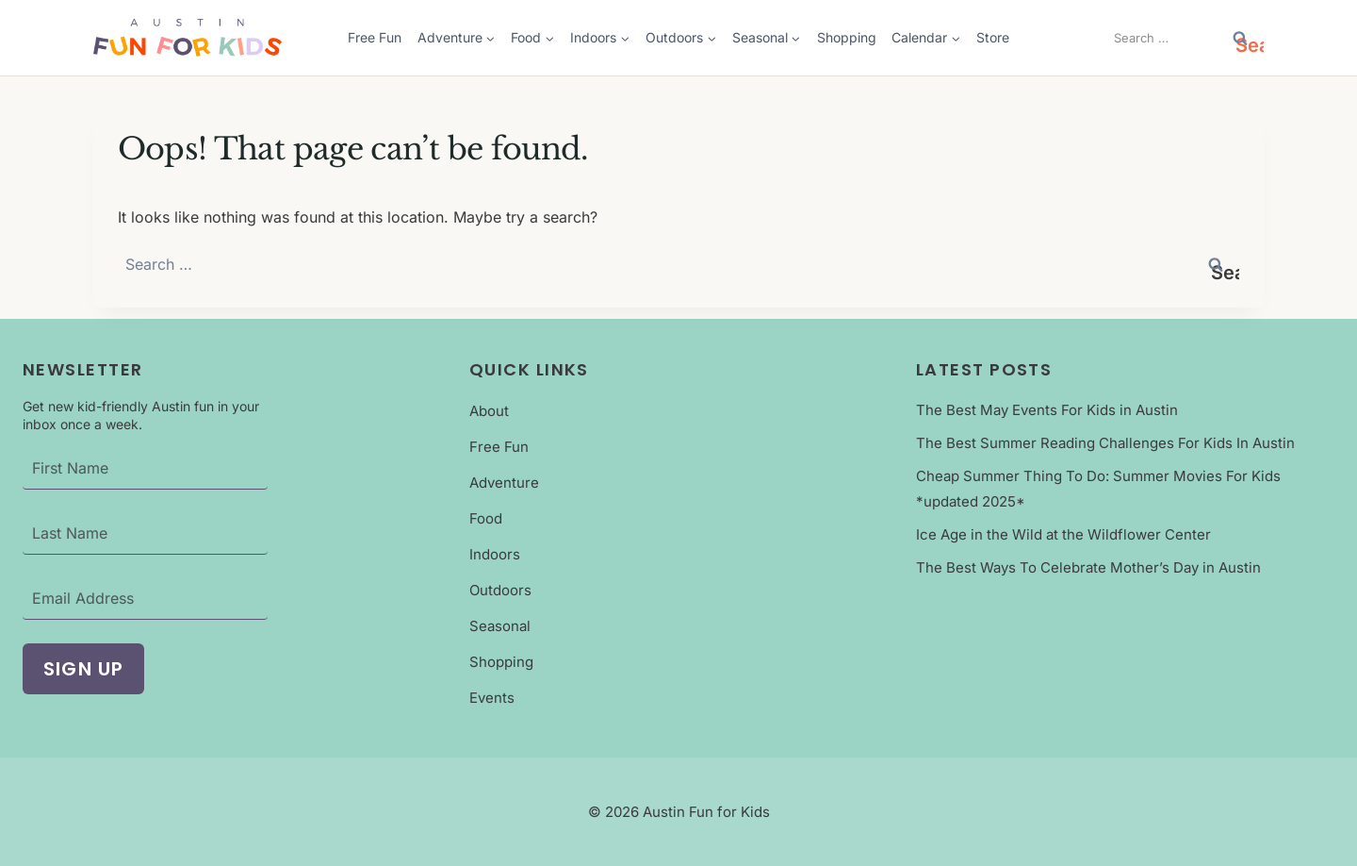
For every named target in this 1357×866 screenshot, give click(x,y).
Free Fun (374, 37)
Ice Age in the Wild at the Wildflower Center (1063, 534)
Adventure (504, 482)
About (489, 411)
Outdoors (500, 590)
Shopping (846, 37)
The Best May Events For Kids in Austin (1047, 410)
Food (485, 518)
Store (992, 37)
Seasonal (500, 626)
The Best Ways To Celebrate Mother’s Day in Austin (1088, 567)
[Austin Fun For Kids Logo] (187, 38)
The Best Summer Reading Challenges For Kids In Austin (1105, 443)
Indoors (494, 554)
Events (492, 698)
